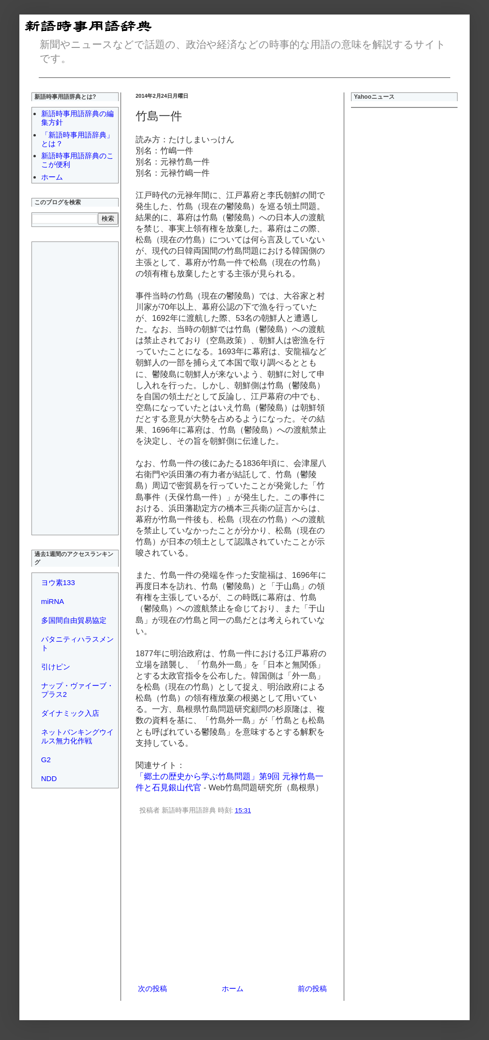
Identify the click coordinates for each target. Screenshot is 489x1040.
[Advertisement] (70, 387)
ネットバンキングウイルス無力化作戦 (77, 736)
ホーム (233, 988)
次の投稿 (152, 988)
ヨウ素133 (58, 582)
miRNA (52, 601)
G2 (46, 759)
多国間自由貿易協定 (74, 620)
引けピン (55, 667)
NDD (49, 778)
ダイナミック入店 (70, 713)
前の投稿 (312, 988)
